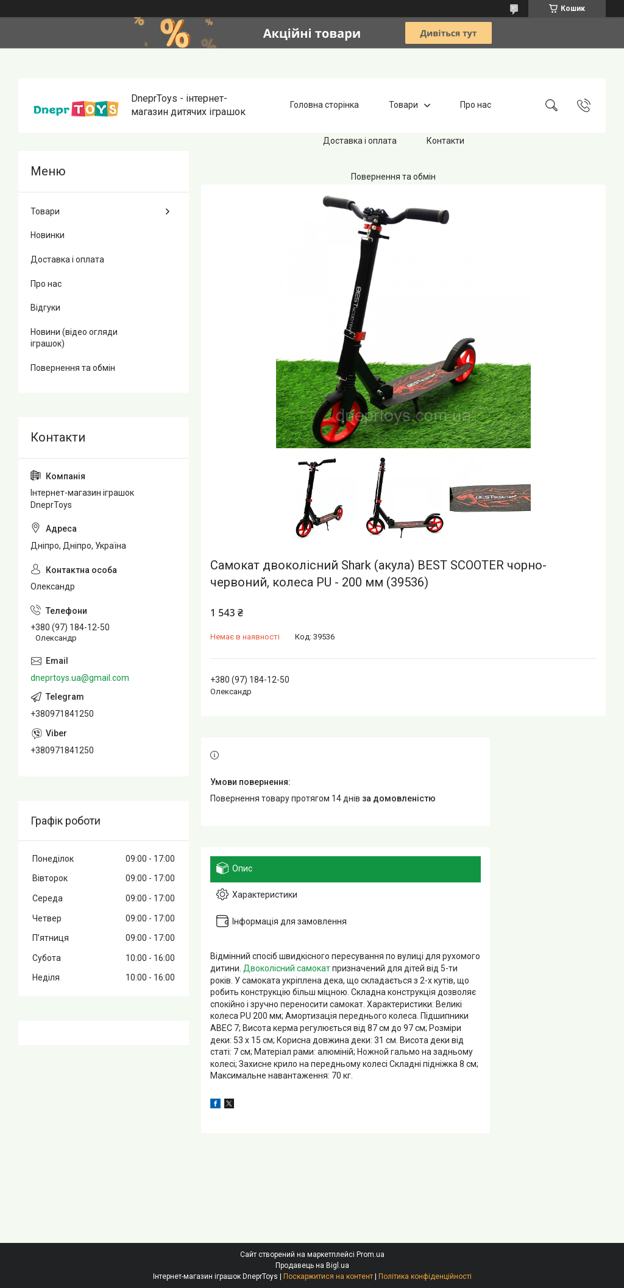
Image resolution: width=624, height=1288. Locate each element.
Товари (403, 105)
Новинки (47, 235)
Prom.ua (370, 1254)
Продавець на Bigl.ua (312, 1265)
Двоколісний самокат (286, 968)
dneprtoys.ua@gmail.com (79, 678)
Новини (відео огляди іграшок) (74, 338)
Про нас (475, 105)
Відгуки (45, 307)
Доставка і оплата (360, 141)
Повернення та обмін (393, 176)
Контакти (445, 141)
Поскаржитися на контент (328, 1276)
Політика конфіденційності (425, 1276)
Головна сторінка (324, 105)
